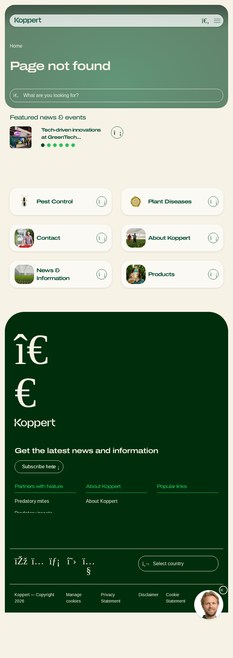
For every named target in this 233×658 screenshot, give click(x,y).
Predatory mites (32, 503)
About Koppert (102, 503)
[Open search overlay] (205, 21)
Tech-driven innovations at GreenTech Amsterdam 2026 (71, 134)
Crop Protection (32, 563)
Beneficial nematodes (38, 539)
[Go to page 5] (67, 145)
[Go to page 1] (43, 145)
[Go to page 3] (55, 145)
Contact (94, 539)
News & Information (107, 515)
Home (16, 45)
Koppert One (170, 515)
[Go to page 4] (61, 145)
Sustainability (100, 527)
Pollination (25, 575)
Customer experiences (181, 503)
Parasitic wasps (32, 527)
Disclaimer (149, 640)
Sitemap (210, 640)
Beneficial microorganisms (42, 551)
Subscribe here (41, 468)
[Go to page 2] (49, 145)
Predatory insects (33, 515)
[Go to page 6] (73, 145)
